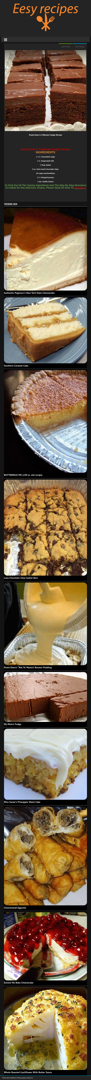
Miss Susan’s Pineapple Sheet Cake (22, 802)
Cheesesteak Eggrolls (15, 907)
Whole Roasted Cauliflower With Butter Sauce (28, 1072)
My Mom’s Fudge (12, 724)
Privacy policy (21, 1078)
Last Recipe (65, 47)
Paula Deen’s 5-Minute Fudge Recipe (45, 135)
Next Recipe (79, 47)
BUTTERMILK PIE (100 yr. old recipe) (23, 475)
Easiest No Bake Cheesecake (18, 982)
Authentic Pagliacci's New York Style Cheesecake (29, 292)
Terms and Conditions (9, 1078)
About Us (30, 1078)
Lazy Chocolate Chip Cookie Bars (21, 577)
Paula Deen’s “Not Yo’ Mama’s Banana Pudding (28, 667)
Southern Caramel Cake (16, 365)
